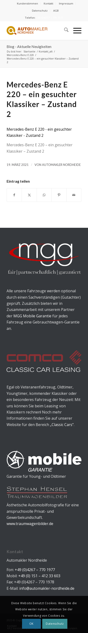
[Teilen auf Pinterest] (59, 195)
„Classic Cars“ (62, 424)
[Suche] (64, 30)
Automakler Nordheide (61, 165)
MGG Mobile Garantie (32, 316)
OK (31, 624)
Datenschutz (40, 10)
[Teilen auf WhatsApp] (44, 195)
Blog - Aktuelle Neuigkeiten (29, 46)
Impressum (66, 3)
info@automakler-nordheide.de (46, 588)
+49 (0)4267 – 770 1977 (49, 17)
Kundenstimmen (27, 3)
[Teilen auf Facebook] (14, 195)
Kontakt (48, 3)
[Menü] (75, 30)
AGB (56, 10)
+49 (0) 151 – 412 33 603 (38, 575)
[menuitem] (28, 3)
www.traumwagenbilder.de (30, 523)
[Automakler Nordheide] (36, 30)
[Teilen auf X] (29, 195)
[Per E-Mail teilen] (74, 195)
